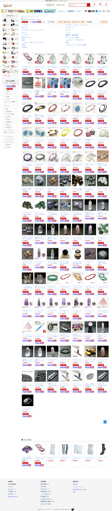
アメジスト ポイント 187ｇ (77, 311)
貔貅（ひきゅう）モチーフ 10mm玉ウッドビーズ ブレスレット (40, 115)
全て (6, 83)
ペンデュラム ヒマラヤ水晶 (27, 409)
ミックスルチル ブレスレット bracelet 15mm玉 (52, 140)
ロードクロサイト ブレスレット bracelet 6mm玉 (78, 140)
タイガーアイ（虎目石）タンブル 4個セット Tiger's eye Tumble (28, 262)
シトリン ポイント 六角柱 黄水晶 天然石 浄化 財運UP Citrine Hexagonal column (27, 286)
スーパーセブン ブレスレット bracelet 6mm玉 (89, 115)
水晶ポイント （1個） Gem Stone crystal (40, 286)
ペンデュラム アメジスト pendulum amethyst (89, 262)
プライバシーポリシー (78, 487)
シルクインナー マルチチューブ (90, 458)
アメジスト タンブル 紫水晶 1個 (77, 213)
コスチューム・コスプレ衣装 (76, 45)
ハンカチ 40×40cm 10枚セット (52, 91)
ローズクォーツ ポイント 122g (64, 238)
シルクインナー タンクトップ (53, 458)
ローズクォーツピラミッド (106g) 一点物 (27, 335)
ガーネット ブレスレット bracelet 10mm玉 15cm (90, 91)
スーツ (68, 30)
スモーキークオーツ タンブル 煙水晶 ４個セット (78, 189)
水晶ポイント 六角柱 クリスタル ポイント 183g (52, 238)
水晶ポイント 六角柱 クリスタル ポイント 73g (39, 238)
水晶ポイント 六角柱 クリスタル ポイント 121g (102, 335)
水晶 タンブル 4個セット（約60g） (28, 238)
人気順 (60, 22)
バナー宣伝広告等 (45, 494)
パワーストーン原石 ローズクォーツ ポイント (103, 360)
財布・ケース (26, 38)
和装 (67, 42)
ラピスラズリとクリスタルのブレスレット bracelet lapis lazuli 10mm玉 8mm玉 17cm (103, 67)
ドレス (24, 33)
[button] (100, 4)
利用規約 (75, 484)
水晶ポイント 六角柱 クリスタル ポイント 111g (39, 360)
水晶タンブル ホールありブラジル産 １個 (78, 91)
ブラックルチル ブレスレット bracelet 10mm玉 (40, 164)
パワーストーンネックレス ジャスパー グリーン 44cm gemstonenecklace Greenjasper (103, 286)
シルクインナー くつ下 (103, 458)
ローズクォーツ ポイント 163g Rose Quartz (90, 238)
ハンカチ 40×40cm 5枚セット (64, 91)
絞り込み (13, 83)
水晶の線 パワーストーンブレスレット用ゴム (78, 335)
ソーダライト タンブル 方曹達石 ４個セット (52, 213)
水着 (23, 45)
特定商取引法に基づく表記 (80, 489)
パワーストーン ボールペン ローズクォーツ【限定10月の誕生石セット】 (65, 384)
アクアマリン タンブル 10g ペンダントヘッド (39, 140)
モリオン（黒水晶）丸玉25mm (64, 262)
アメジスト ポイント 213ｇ (52, 311)
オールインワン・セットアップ (33, 30)
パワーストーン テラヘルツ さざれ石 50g (27, 384)
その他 (24, 47)
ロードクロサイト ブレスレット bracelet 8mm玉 (52, 115)
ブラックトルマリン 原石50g (65, 189)
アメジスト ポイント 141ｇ (89, 311)
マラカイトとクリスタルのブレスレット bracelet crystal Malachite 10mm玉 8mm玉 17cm (90, 67)
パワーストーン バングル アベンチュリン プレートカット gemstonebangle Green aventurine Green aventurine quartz (53, 286)
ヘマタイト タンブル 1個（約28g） (89, 189)
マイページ (100, 6)
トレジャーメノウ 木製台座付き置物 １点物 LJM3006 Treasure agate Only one (78, 262)
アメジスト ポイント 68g (64, 311)
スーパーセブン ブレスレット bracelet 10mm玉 (52, 164)
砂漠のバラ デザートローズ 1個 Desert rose (103, 164)
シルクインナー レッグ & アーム (65, 458)
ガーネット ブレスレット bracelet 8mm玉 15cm (103, 91)
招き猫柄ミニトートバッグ (90, 140)
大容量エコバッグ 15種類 (40, 91)
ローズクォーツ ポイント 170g (77, 238)
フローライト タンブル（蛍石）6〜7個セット (64, 213)
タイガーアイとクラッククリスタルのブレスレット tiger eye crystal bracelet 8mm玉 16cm (40, 67)
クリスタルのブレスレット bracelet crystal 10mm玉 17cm (78, 67)
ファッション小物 (72, 38)
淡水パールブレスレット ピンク (90, 164)
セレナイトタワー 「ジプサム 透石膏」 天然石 (52, 262)
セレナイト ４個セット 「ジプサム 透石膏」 (102, 189)
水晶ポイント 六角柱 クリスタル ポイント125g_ (102, 213)
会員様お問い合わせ (13, 496)
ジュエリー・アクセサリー (75, 40)
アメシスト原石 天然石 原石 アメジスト (27, 458)
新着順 (82, 22)
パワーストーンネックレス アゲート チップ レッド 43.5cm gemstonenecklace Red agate (65, 286)
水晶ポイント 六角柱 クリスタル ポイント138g (89, 213)
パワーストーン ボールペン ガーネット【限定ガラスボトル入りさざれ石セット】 (78, 360)
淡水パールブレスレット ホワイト (78, 164)
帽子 (23, 40)
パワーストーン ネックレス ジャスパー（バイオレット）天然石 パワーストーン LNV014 (27, 67)
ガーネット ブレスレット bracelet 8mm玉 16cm (27, 115)
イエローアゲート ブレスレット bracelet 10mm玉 (65, 140)
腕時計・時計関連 (72, 35)
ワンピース (70, 28)
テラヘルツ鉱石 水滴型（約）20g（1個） (90, 384)
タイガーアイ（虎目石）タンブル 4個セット (52, 189)
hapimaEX (10, 486)
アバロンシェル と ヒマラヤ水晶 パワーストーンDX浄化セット (52, 335)
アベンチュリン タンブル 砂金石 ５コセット (39, 213)
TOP (22, 16)
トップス (25, 25)
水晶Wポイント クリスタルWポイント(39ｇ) (53, 384)
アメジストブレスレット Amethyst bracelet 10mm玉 (27, 164)
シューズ (25, 35)
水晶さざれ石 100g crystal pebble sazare (102, 262)
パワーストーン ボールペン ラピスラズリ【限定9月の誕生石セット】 (77, 384)
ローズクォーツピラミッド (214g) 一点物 (103, 311)
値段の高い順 (67, 22)
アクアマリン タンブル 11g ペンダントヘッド (77, 115)
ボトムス (25, 28)
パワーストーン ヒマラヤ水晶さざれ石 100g (40, 384)
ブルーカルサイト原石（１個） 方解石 (40, 189)
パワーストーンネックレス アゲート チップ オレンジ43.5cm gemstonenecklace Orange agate (90, 286)
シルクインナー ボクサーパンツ (78, 458)
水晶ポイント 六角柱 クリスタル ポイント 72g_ (27, 360)
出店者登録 (43, 486)
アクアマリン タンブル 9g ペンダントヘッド (27, 140)
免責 (74, 492)
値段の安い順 (75, 22)
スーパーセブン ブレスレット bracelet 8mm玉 (64, 115)
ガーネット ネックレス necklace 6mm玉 (102, 115)
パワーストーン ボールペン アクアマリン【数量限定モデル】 (40, 335)
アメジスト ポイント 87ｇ (27, 311)
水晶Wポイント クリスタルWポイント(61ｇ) (65, 335)
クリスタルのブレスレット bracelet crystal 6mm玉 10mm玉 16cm (65, 67)
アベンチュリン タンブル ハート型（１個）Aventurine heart (102, 238)
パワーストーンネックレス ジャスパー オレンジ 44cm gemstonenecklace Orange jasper (78, 286)
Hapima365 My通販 (46, 504)
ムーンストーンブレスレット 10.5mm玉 (103, 140)
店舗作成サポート (45, 489)
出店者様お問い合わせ (46, 499)
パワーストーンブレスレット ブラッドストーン (27, 91)
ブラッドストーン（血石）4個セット (27, 213)
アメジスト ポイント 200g (39, 262)
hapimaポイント (12, 489)
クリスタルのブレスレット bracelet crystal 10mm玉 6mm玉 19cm (52, 67)
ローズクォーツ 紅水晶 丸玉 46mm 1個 (89, 335)
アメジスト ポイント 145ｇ (52, 360)
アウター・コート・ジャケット (77, 25)
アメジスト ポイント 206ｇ (39, 311)
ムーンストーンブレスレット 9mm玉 (65, 164)
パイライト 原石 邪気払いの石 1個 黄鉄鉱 (27, 189)
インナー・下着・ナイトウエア (33, 42)
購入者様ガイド (12, 494)
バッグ (68, 33)
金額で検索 (104, 22)
